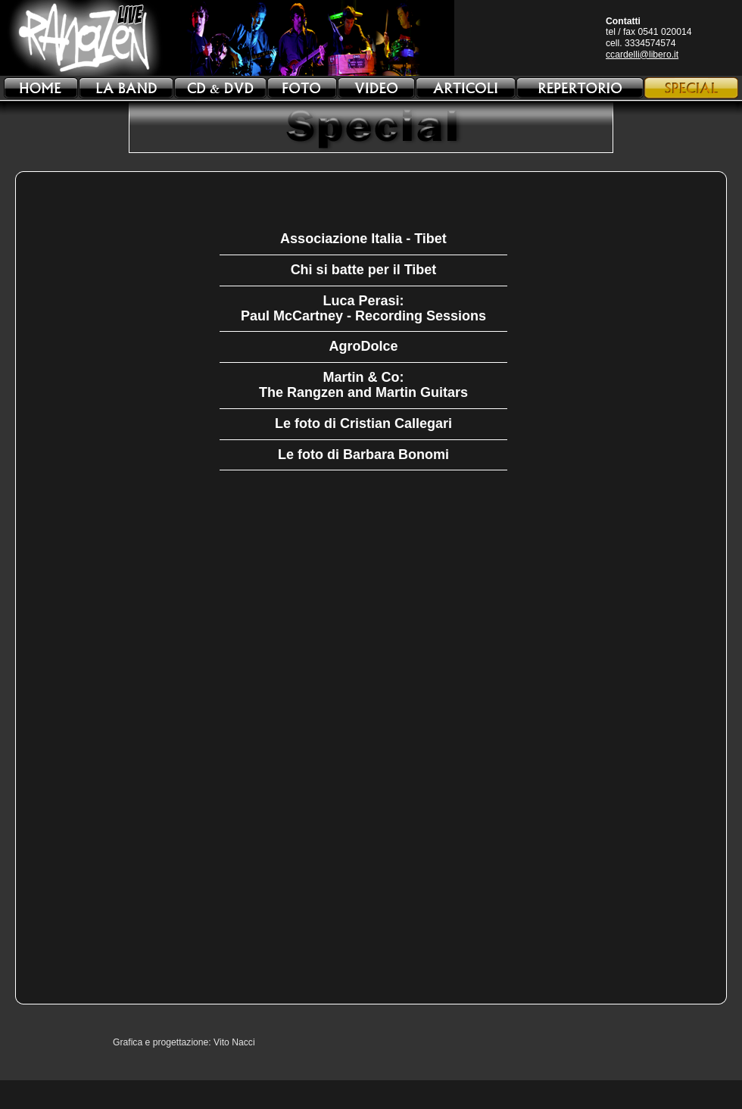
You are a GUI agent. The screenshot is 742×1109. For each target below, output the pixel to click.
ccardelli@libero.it (642, 54)
